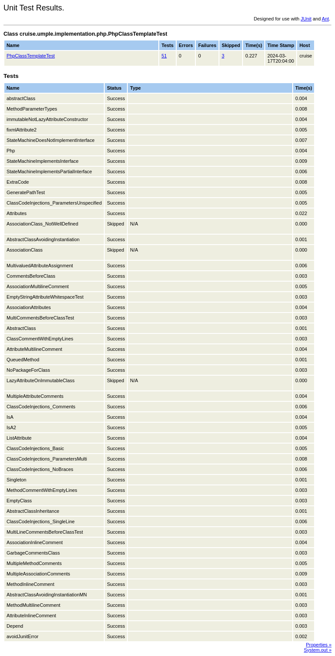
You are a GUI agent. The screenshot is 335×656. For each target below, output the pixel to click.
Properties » (319, 644)
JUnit (306, 18)
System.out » (318, 650)
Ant (325, 18)
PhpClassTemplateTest (31, 55)
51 (164, 55)
